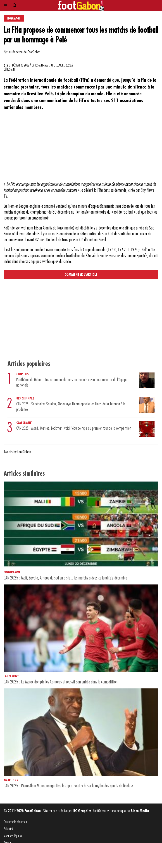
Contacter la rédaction (15, 822)
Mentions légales (13, 836)
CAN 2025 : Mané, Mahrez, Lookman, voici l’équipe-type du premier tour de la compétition (73, 428)
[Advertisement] (81, 148)
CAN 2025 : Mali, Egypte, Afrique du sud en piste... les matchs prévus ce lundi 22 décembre (65, 578)
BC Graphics (82, 811)
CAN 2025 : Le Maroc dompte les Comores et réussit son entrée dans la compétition (60, 682)
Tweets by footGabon (17, 452)
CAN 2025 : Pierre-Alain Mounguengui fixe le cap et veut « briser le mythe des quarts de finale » (68, 786)
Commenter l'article (81, 274)
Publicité (8, 829)
